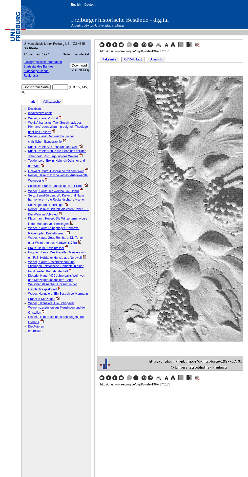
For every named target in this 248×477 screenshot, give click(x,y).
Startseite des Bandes (38, 66)
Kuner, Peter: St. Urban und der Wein (53, 147)
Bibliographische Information (43, 62)
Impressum (35, 331)
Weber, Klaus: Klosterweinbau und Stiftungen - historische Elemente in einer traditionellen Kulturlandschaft (56, 266)
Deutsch (89, 4)
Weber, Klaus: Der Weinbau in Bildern (53, 191)
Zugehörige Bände (36, 71)
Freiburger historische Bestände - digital (120, 19)
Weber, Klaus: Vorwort (43, 118)
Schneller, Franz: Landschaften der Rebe (55, 186)
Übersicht (156, 59)
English (76, 4)
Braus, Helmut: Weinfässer (46, 248)
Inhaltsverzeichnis (40, 113)
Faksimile (109, 59)
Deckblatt (34, 109)
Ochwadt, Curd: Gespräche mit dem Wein (56, 171)
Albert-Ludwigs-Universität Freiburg (97, 25)
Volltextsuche (52, 101)
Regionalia (31, 75)
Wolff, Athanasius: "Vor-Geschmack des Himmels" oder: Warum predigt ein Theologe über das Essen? (58, 127)
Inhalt (31, 101)
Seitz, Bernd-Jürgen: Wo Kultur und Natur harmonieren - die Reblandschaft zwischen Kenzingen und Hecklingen (57, 200)
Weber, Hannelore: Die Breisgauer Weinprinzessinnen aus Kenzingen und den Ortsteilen (57, 308)
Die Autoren (36, 326)
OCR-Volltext (133, 59)
